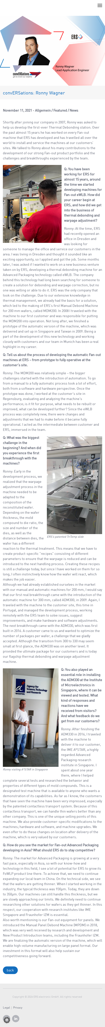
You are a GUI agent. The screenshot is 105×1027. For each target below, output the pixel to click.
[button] (7, 1020)
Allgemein (43, 110)
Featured (60, 110)
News (74, 110)
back (10, 970)
